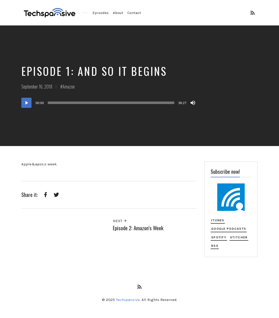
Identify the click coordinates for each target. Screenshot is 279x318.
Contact (134, 12)
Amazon (69, 86)
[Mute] (193, 103)
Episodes (100, 12)
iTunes (217, 220)
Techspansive (128, 299)
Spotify (218, 237)
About (118, 12)
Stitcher (238, 237)
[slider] (111, 103)
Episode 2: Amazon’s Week (138, 228)
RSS (214, 246)
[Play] (26, 103)
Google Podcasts (228, 228)
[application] (109, 103)
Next (120, 221)
